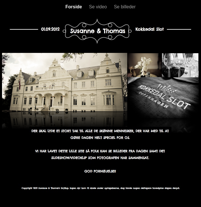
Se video (98, 6)
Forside (74, 6)
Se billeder (125, 6)
